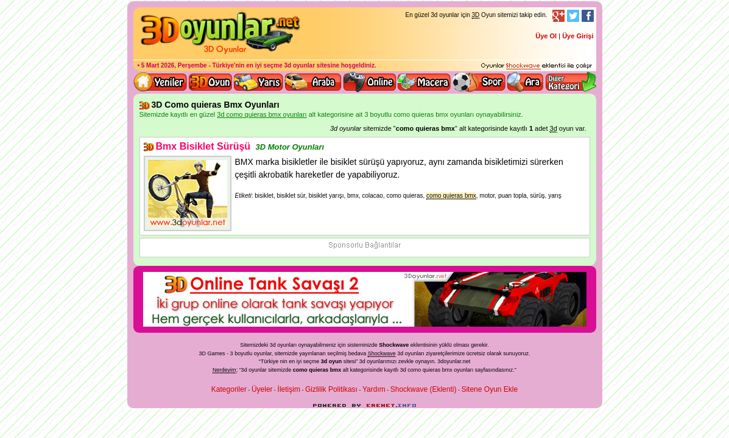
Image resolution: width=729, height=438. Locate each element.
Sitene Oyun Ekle (489, 389)
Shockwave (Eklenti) (423, 389)
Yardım (374, 389)
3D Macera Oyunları (424, 82)
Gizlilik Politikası (331, 389)
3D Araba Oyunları (313, 82)
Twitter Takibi (573, 16)
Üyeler (262, 389)
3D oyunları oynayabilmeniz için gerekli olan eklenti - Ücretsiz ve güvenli (536, 66)
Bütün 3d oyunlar (210, 82)
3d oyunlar (299, 65)
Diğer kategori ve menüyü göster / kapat (570, 82)
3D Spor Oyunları (479, 82)
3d (362, 361)
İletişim (289, 389)
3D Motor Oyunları (290, 146)
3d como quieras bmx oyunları (437, 370)
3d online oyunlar (369, 82)
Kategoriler (229, 389)
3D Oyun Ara (525, 82)
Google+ (558, 16)
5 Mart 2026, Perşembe (174, 65)
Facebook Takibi (588, 16)
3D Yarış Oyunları (258, 82)
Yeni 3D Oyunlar (160, 82)
